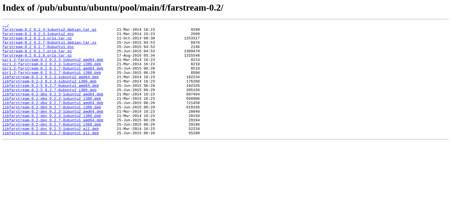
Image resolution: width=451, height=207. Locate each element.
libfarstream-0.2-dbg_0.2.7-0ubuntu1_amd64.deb (52, 119)
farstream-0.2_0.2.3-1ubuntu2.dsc (38, 36)
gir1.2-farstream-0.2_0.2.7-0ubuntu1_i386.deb (51, 82)
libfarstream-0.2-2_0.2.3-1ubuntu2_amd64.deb (50, 88)
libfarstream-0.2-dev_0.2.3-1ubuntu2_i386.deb (51, 134)
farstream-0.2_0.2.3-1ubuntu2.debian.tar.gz (49, 31)
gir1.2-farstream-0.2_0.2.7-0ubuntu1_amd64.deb (52, 77)
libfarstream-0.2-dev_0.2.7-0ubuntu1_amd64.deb (52, 139)
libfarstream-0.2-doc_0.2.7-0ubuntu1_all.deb (50, 155)
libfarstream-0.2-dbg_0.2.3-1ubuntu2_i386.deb (51, 113)
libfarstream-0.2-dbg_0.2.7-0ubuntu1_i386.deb (51, 124)
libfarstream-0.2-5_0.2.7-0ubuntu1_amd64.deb (50, 98)
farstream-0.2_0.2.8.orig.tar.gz (37, 62)
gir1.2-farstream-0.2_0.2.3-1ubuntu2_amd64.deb (52, 67)
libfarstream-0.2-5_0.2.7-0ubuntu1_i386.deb (49, 103)
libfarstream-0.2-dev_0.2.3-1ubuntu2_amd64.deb (52, 129)
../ (5, 25)
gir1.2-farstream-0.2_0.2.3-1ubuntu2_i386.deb (51, 72)
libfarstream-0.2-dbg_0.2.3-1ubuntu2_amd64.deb (52, 108)
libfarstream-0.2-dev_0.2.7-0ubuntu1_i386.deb (51, 144)
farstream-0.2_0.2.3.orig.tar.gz (37, 41)
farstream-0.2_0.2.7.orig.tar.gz (37, 57)
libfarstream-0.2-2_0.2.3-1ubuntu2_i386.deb (49, 93)
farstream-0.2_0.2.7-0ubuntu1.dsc (38, 51)
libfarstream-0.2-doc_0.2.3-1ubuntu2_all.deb (50, 150)
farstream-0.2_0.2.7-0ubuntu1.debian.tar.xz (49, 46)
